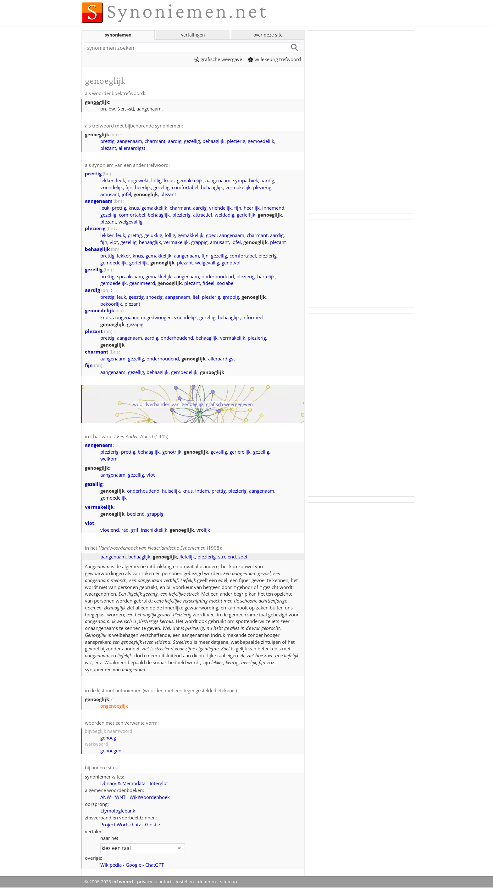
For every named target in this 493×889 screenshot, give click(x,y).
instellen (185, 882)
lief (196, 297)
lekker (107, 180)
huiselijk (171, 491)
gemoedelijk (261, 141)
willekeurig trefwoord (274, 59)
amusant (109, 194)
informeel (252, 317)
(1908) (159, 548)
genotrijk (171, 452)
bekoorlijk (111, 304)
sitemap (228, 882)
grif (134, 530)
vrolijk (203, 530)
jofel (126, 194)
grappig (199, 242)
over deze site (268, 35)
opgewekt (138, 180)
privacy (144, 882)
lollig (156, 180)
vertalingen (193, 35)
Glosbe (152, 824)
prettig (107, 141)
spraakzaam (130, 276)
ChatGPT (154, 865)
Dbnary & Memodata (123, 783)
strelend (227, 556)
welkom (109, 459)
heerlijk (143, 187)
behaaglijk (213, 141)
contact (164, 882)
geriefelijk (240, 452)
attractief (202, 215)
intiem (202, 491)
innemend (273, 208)
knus (169, 180)
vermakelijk (238, 187)
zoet (242, 556)
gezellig (192, 141)
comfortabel (185, 187)
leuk (120, 180)
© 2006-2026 (108, 882)
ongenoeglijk (114, 706)
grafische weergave (218, 59)
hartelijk (266, 276)
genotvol (231, 262)
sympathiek (245, 180)
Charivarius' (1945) (129, 436)
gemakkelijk (190, 180)
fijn (128, 187)
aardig (174, 141)
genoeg (108, 737)
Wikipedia (111, 865)
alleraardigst (132, 148)
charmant (155, 141)
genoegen (110, 750)
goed (211, 235)
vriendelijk (111, 187)
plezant (108, 148)
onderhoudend (218, 276)
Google (133, 865)
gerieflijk (246, 215)
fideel (208, 283)
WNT (120, 797)
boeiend (136, 514)
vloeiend (109, 530)
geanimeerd (142, 283)
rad (125, 530)
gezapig (135, 324)
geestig (136, 297)
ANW (105, 797)
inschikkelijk (154, 530)
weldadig (224, 215)
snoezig (154, 297)
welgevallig (130, 221)
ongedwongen (156, 317)
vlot (114, 242)
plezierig (236, 141)
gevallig (219, 452)
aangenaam (129, 141)
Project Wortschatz (120, 824)
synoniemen (118, 35)
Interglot (159, 783)
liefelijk (187, 556)
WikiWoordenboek (150, 797)
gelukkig (153, 235)
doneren (207, 882)
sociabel (226, 283)
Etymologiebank (117, 810)
